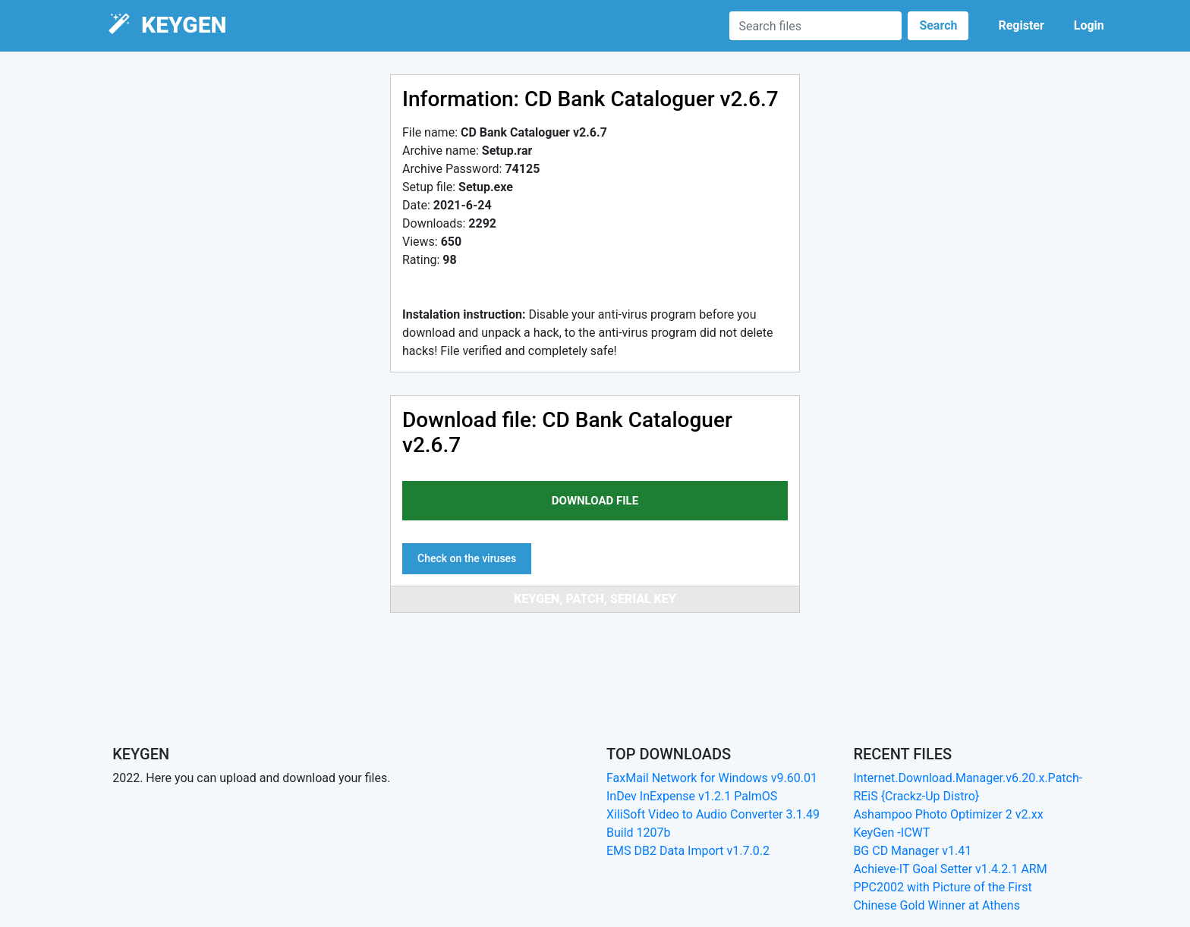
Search (938, 25)
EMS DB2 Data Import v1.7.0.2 (688, 851)
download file (595, 500)
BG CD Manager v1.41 (912, 851)
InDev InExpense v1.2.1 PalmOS (691, 796)
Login (1089, 25)
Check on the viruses (466, 558)
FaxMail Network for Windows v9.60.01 (711, 778)
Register (1021, 25)
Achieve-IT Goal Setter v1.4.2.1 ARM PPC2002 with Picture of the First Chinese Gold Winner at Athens (950, 887)
